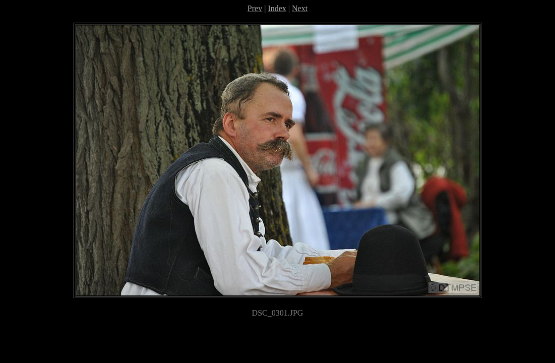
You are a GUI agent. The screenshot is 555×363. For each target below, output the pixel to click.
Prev (255, 8)
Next (299, 8)
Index (277, 8)
